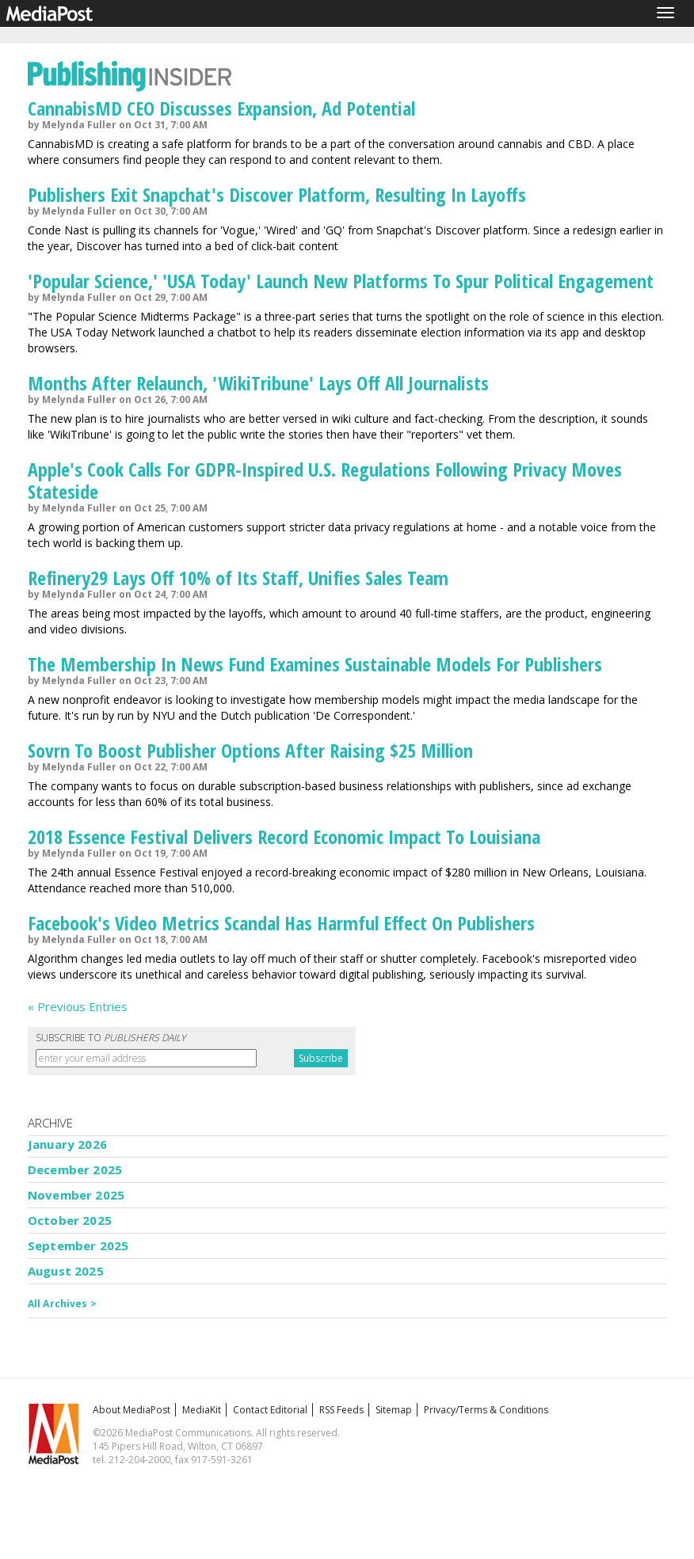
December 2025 (75, 1169)
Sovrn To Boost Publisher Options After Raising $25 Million (250, 750)
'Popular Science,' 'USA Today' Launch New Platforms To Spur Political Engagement (341, 281)
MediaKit (201, 1409)
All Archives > (62, 1303)
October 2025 (70, 1220)
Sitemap (394, 1409)
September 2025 (78, 1245)
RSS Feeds (341, 1409)
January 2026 (67, 1144)
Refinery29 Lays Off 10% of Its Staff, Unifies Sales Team (238, 578)
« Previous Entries (78, 1006)
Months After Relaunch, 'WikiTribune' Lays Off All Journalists (258, 383)
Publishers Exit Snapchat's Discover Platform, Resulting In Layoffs (277, 194)
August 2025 (66, 1271)
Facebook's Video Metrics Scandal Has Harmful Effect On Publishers (281, 923)
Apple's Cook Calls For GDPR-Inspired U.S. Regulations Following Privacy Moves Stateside (325, 480)
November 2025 (76, 1195)
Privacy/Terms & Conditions (486, 1409)
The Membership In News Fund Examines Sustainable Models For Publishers (315, 664)
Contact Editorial (270, 1409)
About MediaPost (131, 1409)
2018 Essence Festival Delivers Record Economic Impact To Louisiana (284, 836)
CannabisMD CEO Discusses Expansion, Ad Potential (221, 108)
